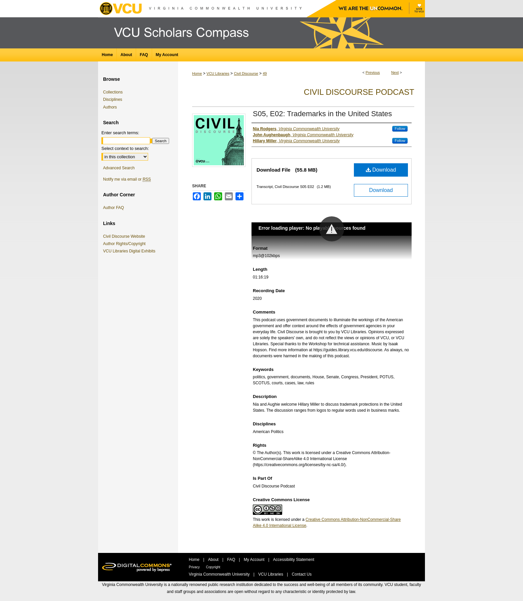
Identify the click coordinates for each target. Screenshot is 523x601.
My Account (255, 559)
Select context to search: (125, 148)
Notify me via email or (127, 179)
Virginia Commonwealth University (220, 574)
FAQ (231, 559)
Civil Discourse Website (125, 236)
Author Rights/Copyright (125, 243)
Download (381, 170)
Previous (373, 72)
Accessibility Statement (293, 559)
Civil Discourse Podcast (359, 91)
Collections (113, 92)
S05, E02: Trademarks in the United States (322, 114)
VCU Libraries (217, 73)
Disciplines (112, 99)
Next (395, 72)
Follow (400, 129)
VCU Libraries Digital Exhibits (130, 251)
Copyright (213, 567)
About (214, 559)
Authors (110, 107)
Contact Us (302, 574)
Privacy (195, 567)
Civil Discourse (246, 73)
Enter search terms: (120, 132)
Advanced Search (119, 168)
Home (197, 73)
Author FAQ (113, 207)
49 (265, 73)
